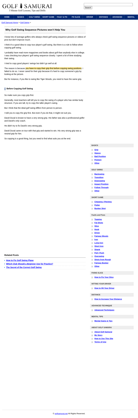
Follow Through (101, 187)
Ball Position (100, 156)
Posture (97, 160)
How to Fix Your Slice (104, 277)
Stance (97, 153)
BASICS (20, 17)
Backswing (99, 174)
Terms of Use (100, 342)
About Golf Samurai (103, 332)
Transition (98, 177)
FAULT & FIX (62, 17)
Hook (96, 229)
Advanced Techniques (104, 310)
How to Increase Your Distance (108, 299)
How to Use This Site (103, 338)
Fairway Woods (101, 236)
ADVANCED (117, 17)
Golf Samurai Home (9, 22)
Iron (96, 239)
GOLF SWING (34, 17)
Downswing (99, 181)
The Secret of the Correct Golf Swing (24, 267)
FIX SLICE (76, 17)
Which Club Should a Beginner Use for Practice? (29, 264)
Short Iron (98, 246)
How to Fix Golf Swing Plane (20, 260)
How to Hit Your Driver (104, 288)
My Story (98, 335)
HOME (7, 17)
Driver (97, 233)
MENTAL (131, 17)
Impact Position (101, 184)
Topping (98, 219)
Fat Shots (98, 223)
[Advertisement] (27, 169)
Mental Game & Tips (103, 321)
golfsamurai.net (61, 413)
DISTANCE (103, 17)
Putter (97, 205)
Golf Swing (24, 22)
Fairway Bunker (101, 263)
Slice (96, 226)
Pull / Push (99, 253)
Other (97, 163)
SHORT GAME (48, 17)
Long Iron (98, 243)
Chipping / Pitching (103, 202)
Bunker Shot (100, 208)
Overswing (99, 256)
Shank (97, 249)
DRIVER (89, 17)
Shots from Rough (102, 259)
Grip (96, 150)
